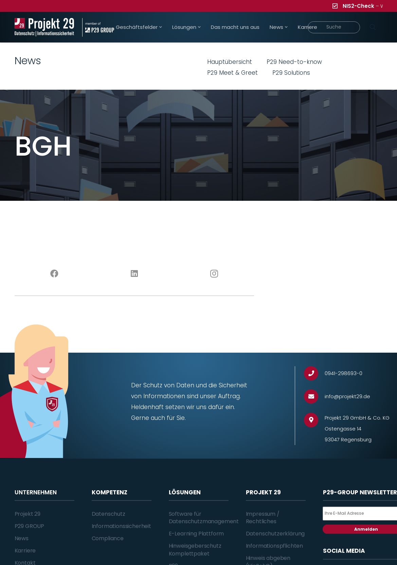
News (22, 538)
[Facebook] (54, 274)
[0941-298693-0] (314, 373)
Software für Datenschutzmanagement (204, 517)
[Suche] (334, 27)
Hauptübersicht (229, 62)
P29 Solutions (291, 73)
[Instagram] (214, 274)
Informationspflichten (274, 546)
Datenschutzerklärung (275, 533)
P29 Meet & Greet (232, 73)
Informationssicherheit (121, 526)
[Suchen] (373, 27)
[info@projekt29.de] (314, 396)
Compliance (108, 538)
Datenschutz (108, 514)
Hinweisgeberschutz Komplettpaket (195, 549)
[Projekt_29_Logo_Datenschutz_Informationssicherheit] (44, 27)
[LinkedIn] (134, 274)
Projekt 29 (27, 514)
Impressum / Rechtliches (262, 517)
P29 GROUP (29, 526)
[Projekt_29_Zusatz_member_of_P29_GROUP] (98, 27)
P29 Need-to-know (294, 62)
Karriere (25, 550)
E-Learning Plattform (196, 533)
